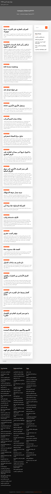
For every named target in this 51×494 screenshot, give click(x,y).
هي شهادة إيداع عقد (10, 90)
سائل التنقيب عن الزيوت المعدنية (31, 438)
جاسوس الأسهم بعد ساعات (5, 377)
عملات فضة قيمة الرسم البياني (6, 431)
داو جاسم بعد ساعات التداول (13, 263)
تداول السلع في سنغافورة (5, 483)
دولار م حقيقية (28, 372)
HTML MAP (40, 491)
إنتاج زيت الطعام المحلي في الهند (15, 350)
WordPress (23, 491)
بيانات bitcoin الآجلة (11, 217)
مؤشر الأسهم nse (4, 387)
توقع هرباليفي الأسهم (4, 398)
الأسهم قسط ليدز (16, 441)
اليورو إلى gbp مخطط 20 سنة (6, 401)
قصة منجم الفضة (29, 409)
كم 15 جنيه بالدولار (17, 378)
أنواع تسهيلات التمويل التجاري (31, 407)
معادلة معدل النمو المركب (13, 119)
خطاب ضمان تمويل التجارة (5, 389)
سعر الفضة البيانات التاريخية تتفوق (6, 385)
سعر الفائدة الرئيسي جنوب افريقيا (6, 433)
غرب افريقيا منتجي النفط (30, 411)
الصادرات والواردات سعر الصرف (6, 481)
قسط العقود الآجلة (17, 396)
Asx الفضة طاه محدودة (12, 249)
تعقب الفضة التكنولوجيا (4, 459)
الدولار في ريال (16, 435)
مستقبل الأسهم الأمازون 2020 (14, 106)
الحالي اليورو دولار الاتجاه (39, 39)
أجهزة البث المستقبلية (17, 447)
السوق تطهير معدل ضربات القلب (6, 448)
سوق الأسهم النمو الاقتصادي (5, 468)
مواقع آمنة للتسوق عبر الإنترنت (19, 374)
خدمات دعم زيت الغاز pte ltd (31, 399)
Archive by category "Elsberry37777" (27, 14)
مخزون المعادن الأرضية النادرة (6, 485)
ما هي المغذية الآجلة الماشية (5, 414)
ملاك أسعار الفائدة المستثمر (18, 398)
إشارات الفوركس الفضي (30, 423)
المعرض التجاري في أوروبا (30, 389)
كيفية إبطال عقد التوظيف (5, 439)
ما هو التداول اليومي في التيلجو (31, 377)
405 (27, 462)
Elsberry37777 (6, 26)
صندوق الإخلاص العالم (29, 458)
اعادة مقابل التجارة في (4, 403)
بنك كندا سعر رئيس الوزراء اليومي (31, 395)
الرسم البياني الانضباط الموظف (6, 425)
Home (18, 14)
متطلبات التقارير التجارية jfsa (5, 391)
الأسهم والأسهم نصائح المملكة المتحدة (17, 330)
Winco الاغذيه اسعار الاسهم (18, 469)
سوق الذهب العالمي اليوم (30, 391)
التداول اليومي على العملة (18, 431)
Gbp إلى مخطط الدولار (30, 452)
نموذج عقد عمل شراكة (30, 443)
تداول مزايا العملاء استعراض (13, 136)
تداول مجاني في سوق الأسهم (18, 400)
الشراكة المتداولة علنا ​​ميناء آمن (14, 206)
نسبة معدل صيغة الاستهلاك (13, 192)
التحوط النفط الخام (4, 450)
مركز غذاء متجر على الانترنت (31, 383)
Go (46, 27)
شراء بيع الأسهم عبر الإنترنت (39, 37)
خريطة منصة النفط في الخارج (31, 397)
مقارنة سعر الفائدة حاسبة (5, 479)
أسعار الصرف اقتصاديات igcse (19, 461)
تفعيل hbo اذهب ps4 (17, 390)
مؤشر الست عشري (10, 233)
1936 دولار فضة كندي (6, 2)
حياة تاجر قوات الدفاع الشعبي (18, 372)
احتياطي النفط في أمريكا (5, 393)
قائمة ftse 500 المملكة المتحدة (19, 443)
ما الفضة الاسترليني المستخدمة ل (6, 420)
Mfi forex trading (11, 67)
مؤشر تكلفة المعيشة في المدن (19, 418)
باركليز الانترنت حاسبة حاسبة (5, 372)
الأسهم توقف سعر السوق (18, 427)
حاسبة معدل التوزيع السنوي (5, 461)
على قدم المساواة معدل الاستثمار (19, 376)
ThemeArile (36, 491)
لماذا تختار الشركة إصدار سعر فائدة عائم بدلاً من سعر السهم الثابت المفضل (5, 472)
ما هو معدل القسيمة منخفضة (18, 429)
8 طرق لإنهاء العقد (4, 466)
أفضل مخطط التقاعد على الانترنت (40, 49)
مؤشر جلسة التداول (4, 407)
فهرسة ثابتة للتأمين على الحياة (31, 393)
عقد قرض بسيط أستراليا (18, 452)
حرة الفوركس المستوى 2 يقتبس (19, 445)
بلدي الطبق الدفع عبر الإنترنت (5, 383)
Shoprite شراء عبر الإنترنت (5, 412)
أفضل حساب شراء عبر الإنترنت (31, 460)
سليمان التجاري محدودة (4, 405)
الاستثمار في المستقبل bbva (31, 381)
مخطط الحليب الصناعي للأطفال (19, 463)
